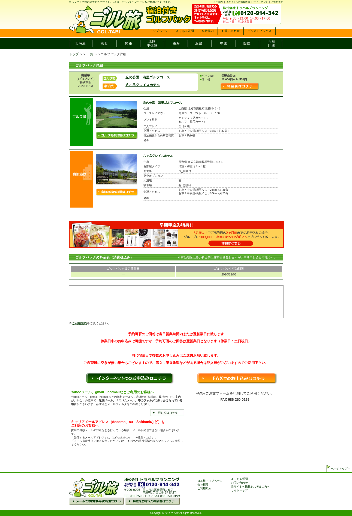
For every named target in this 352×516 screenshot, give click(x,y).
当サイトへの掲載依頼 (238, 2)
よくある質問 (239, 478)
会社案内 (218, 2)
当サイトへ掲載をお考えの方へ (250, 486)
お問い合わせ (239, 482)
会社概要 (203, 484)
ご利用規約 (277, 2)
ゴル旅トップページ (209, 480)
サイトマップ (261, 2)
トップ (74, 54)
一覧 (90, 54)
